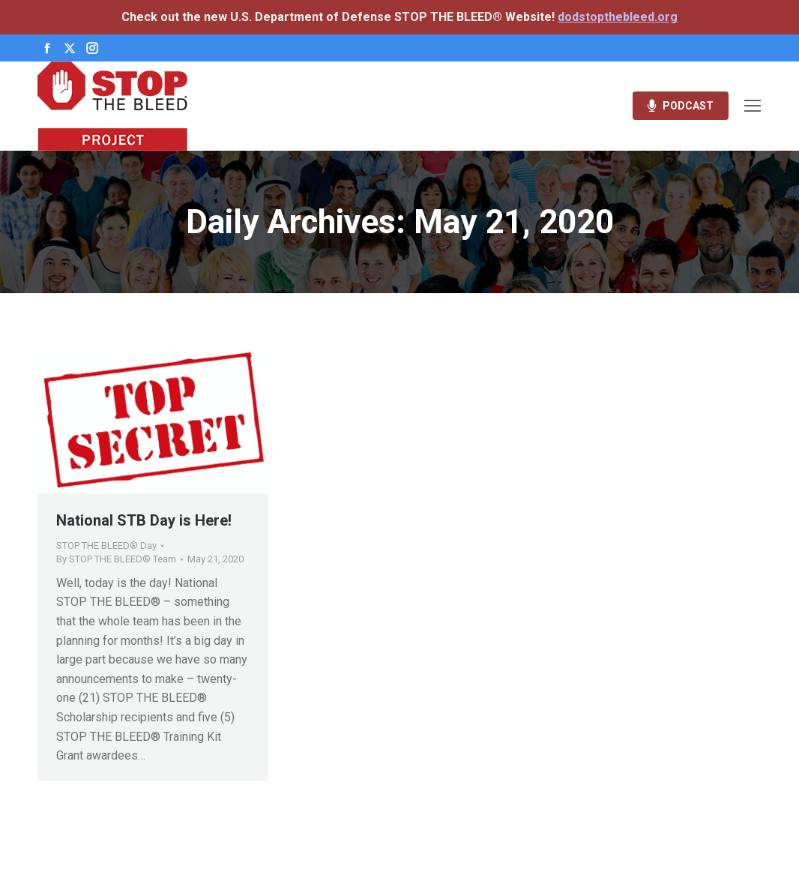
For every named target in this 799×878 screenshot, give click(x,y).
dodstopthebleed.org (618, 17)
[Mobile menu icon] (753, 106)
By (116, 559)
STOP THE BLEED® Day (106, 545)
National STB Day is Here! (144, 520)
